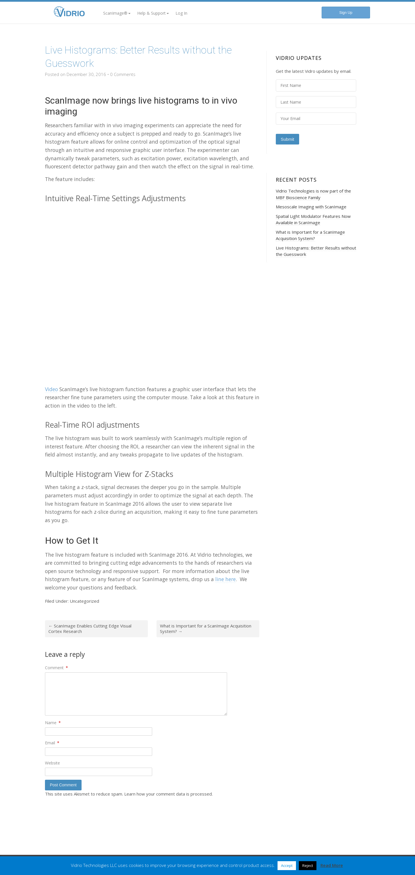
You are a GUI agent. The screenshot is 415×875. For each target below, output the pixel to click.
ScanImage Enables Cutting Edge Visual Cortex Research (89, 628)
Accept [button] (287, 865)
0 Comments (122, 74)
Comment (56, 667)
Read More (331, 865)
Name (53, 722)
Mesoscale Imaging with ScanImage (311, 207)
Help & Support (153, 13)
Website (52, 763)
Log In (181, 13)
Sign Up (345, 12)
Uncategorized (84, 601)
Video (51, 389)
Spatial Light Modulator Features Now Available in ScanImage (313, 219)
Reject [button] (307, 865)
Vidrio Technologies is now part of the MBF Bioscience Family (313, 194)
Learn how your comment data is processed (168, 794)
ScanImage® (117, 13)
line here (225, 579)
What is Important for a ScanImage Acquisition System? (205, 628)
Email (52, 742)
